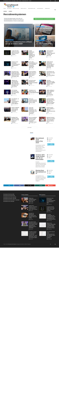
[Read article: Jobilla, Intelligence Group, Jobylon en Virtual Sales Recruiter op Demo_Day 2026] (42, 92)
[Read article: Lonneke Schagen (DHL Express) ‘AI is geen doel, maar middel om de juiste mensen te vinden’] (42, 100)
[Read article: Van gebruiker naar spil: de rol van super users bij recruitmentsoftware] (42, 73)
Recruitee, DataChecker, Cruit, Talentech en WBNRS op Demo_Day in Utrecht (51, 82)
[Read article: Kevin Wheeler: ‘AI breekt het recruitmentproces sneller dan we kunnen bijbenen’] (7, 100)
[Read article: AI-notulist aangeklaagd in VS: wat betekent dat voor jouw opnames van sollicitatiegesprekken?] (42, 216)
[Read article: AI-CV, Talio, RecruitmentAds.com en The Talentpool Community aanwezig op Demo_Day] (25, 63)
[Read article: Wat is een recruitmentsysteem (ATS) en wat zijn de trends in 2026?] (25, 100)
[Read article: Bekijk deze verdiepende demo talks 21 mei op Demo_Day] (24, 200)
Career (10, 11)
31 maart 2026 (14, 77)
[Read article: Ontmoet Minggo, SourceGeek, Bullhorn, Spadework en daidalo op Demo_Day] (42, 52)
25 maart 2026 (14, 87)
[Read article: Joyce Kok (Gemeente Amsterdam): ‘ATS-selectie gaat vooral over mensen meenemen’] (25, 109)
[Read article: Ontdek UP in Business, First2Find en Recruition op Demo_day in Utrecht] (24, 207)
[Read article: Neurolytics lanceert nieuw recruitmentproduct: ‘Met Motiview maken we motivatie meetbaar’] (42, 233)
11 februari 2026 (32, 103)
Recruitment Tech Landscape (8, 201)
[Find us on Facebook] (48, 244)
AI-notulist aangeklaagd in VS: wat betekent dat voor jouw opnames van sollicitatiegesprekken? (51, 217)
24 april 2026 (31, 59)
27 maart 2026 (31, 77)
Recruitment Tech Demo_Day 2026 (40, 140)
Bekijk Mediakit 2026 (25, 0)
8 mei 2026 (31, 219)
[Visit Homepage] (11, 5)
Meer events (23, 8)
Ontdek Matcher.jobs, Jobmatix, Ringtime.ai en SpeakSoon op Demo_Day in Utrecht (32, 54)
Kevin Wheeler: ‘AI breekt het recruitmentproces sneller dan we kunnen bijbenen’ (15, 101)
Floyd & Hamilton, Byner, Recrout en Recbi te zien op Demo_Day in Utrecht (32, 74)
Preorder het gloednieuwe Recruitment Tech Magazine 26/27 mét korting (33, 216)
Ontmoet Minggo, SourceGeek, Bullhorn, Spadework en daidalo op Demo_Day (51, 53)
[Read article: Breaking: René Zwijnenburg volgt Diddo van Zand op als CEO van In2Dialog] (7, 119)
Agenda (5, 11)
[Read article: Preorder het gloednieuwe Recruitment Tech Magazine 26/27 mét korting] (24, 215)
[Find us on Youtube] (53, 244)
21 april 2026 (49, 229)
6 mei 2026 (31, 239)
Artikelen (9, 8)
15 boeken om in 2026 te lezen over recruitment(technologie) (34, 91)
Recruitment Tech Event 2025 (8, 194)
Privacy (17, 0)
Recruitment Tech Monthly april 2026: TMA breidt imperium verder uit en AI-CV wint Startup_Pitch (15, 74)
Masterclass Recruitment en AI (41, 172)
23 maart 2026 (31, 85)
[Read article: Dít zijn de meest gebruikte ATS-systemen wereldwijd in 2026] (25, 82)
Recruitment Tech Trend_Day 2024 (9, 197)
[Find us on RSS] (55, 244)
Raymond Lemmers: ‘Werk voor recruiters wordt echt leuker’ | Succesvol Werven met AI (51, 120)
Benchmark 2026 (32, 8)
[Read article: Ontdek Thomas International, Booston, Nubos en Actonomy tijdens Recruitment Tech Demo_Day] (42, 63)
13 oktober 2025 (50, 123)
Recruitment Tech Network (12, 244)
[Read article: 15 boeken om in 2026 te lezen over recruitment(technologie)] (25, 92)
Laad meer (30, 127)
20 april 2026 (49, 220)
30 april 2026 (49, 239)
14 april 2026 (49, 204)
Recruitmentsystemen (10, 40)
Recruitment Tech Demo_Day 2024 (9, 198)
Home (4, 8)
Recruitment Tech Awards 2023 (9, 195)
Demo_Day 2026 (16, 8)
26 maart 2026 (49, 76)
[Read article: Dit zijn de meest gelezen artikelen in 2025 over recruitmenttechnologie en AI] (42, 109)
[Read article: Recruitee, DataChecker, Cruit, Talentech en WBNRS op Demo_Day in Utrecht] (42, 82)
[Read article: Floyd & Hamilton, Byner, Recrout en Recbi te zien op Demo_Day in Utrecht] (25, 73)
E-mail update (13, 0)
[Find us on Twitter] (50, 244)
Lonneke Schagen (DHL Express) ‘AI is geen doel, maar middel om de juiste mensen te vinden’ (51, 101)
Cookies (20, 0)
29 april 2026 (13, 55)
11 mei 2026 (31, 203)
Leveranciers (40, 8)
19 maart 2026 (49, 86)
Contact (30, 0)
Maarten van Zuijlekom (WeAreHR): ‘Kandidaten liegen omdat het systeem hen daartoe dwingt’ (51, 225)
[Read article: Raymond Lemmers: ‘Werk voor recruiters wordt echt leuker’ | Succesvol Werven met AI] (42, 119)
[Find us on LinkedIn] (47, 244)
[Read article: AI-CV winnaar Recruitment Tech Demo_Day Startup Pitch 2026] (7, 92)
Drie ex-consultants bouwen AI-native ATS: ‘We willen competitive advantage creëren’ (33, 120)
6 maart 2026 (49, 96)
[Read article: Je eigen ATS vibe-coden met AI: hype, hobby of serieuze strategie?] (7, 52)
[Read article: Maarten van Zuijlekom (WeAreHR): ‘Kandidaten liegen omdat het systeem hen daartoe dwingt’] (42, 225)
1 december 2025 (14, 123)
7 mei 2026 (31, 229)
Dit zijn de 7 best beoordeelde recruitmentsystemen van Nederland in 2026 (15, 64)
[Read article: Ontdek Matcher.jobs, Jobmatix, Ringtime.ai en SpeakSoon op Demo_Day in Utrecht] (25, 52)
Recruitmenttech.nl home (7, 0)
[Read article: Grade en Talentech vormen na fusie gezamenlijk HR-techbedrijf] (7, 109)
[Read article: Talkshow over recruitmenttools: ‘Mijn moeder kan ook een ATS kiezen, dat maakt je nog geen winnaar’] (7, 82)
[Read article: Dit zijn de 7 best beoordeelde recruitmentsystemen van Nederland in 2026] (7, 63)
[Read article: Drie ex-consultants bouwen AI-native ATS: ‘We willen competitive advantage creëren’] (25, 119)
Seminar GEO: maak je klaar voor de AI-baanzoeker (40, 157)
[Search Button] (55, 9)
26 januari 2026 (14, 112)
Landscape (47, 8)
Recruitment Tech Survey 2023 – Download (11, 200)
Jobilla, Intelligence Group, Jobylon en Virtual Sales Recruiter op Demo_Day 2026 (50, 92)
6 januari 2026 (49, 113)
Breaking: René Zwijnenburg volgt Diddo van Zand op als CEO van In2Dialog (15, 120)
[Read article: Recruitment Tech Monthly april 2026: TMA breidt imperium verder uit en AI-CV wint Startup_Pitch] (7, 73)
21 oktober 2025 (32, 123)
